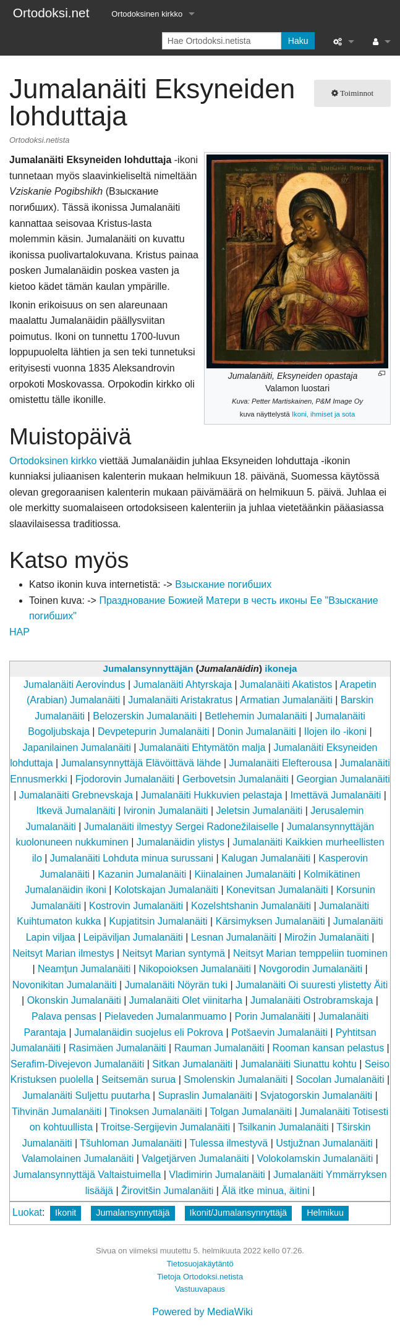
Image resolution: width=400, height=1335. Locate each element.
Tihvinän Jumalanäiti (56, 1111)
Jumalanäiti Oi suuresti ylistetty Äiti (312, 985)
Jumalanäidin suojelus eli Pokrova (148, 1032)
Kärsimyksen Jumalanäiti (270, 921)
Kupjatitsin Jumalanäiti (158, 921)
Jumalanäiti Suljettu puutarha (86, 1095)
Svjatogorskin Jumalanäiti (316, 1095)
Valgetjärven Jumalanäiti (195, 1158)
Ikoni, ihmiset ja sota (323, 414)
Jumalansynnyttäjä (132, 1213)
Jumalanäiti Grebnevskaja (76, 795)
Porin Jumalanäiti (272, 1016)
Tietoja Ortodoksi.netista (200, 1276)
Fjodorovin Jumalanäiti (124, 779)
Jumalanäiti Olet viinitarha (185, 1000)
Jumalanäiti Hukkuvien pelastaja (212, 795)
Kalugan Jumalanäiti (265, 858)
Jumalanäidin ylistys (180, 842)
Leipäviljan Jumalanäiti (133, 937)
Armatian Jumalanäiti (286, 700)
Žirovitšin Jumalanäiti (167, 1190)
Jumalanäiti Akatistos (286, 684)
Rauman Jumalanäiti (219, 1048)
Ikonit (65, 1213)
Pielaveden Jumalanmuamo (165, 1016)
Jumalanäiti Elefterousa (280, 763)
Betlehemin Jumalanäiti (256, 716)
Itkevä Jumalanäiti (75, 810)
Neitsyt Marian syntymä (173, 953)
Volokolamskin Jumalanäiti (315, 1158)
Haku (298, 41)
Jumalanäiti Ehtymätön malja (202, 747)
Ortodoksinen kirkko (146, 14)
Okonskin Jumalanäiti (74, 1000)
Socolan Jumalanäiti (340, 1079)
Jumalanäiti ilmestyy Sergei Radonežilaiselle (181, 826)
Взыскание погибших (223, 584)
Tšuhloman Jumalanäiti (131, 1143)
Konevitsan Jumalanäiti (277, 889)
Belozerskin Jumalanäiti (145, 716)
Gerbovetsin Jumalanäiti (235, 779)
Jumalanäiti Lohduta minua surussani (131, 858)
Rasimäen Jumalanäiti (117, 1048)
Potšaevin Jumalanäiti (279, 1032)
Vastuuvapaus (200, 1289)
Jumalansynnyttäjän (148, 668)
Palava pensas (64, 1016)
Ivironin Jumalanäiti (166, 810)
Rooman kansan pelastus (329, 1048)
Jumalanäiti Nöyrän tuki (176, 985)
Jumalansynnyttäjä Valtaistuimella (87, 1174)
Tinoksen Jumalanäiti (155, 1111)
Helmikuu (325, 1213)
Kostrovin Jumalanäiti (136, 906)
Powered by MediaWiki (202, 1312)
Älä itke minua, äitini (265, 1190)
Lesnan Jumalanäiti (233, 937)
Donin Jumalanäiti (257, 731)
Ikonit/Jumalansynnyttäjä (238, 1213)
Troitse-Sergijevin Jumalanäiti (165, 1127)
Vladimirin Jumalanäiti (217, 1174)
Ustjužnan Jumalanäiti (324, 1143)
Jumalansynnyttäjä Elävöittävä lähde (141, 763)
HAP (19, 632)
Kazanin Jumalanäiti (142, 874)
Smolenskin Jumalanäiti (235, 1079)
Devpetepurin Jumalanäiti (154, 731)
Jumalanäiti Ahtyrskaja (183, 684)
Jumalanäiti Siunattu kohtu (298, 1064)
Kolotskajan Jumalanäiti (166, 889)
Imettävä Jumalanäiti (336, 795)
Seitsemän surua (138, 1079)
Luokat (27, 1212)
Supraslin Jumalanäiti (205, 1095)
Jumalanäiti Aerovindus (74, 684)
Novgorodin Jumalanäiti (310, 969)
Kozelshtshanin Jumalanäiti (251, 906)
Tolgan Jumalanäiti (251, 1111)
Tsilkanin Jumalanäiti (283, 1127)
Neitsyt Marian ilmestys (63, 953)
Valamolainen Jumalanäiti (78, 1158)
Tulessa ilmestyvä (229, 1143)
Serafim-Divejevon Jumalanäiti (77, 1064)
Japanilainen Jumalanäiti (77, 747)
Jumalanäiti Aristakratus (180, 700)
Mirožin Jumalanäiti (326, 937)
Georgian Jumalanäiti (343, 779)
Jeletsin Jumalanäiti (259, 810)
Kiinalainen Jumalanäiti (245, 874)
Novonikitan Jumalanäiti (64, 985)
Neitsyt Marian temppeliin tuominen (310, 953)
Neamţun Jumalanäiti (84, 969)
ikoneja (281, 668)
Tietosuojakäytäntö (199, 1263)
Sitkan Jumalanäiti (192, 1064)
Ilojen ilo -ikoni (335, 731)
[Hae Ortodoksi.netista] (221, 40)
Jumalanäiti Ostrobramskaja (311, 1000)
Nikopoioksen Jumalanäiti (194, 969)
